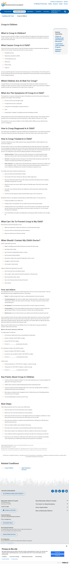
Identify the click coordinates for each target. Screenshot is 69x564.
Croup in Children (9, 468)
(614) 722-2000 (5, 506)
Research (55, 3)
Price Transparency (6, 519)
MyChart (66, 1)
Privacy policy (14, 559)
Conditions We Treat (19, 11)
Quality (50, 3)
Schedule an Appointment (56, 1)
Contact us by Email (9, 510)
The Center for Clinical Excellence (45, 504)
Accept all (57, 552)
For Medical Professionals (40, 3)
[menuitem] (8, 11)
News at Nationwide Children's (44, 510)
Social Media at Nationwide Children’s (13, 493)
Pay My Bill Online (8, 523)
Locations (38, 11)
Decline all (57, 555)
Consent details (5, 559)
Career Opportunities (42, 507)
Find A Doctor (8, 11)
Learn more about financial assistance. (10, 516)
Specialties (30, 11)
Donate (61, 3)
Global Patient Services (9, 534)
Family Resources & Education (56, 11)
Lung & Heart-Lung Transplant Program (59, 45)
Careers (66, 3)
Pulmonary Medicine (58, 50)
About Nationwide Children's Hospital (46, 501)
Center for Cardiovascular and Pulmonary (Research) (59, 39)
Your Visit (46, 11)
